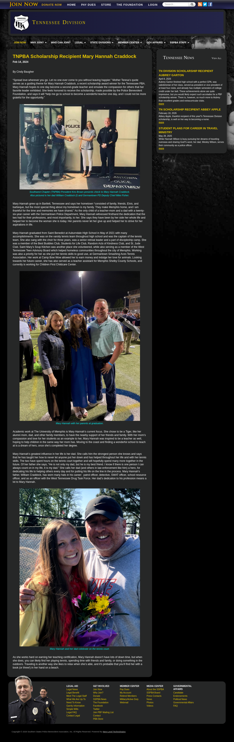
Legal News (72, 689)
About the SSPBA (155, 689)
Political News (180, 699)
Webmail (124, 702)
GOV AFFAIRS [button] (155, 42)
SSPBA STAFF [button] (179, 42)
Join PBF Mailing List (103, 712)
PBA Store (98, 719)
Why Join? (98, 692)
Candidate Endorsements (180, 694)
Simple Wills (72, 709)
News (149, 699)
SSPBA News (99, 699)
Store (106, 4)
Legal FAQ (71, 712)
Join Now (97, 689)
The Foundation (130, 4)
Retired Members (128, 696)
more (161, 104)
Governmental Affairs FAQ (183, 704)
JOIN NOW (20, 42)
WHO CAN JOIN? (61, 42)
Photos (150, 702)
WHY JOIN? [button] (38, 42)
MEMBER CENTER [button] (130, 42)
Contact (97, 715)
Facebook (98, 706)
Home (71, 4)
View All (217, 58)
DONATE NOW (52, 4)
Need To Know (73, 702)
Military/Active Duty (129, 699)
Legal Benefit (72, 692)
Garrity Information (75, 706)
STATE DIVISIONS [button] (101, 42)
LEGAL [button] (80, 42)
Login (153, 4)
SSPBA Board (153, 692)
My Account (125, 692)
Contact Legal (73, 715)
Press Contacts (154, 696)
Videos (150, 706)
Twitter (96, 709)
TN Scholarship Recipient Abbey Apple (190, 109)
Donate (96, 696)
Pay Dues (88, 4)
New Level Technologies (114, 732)
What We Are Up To (75, 699)
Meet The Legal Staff (76, 696)
